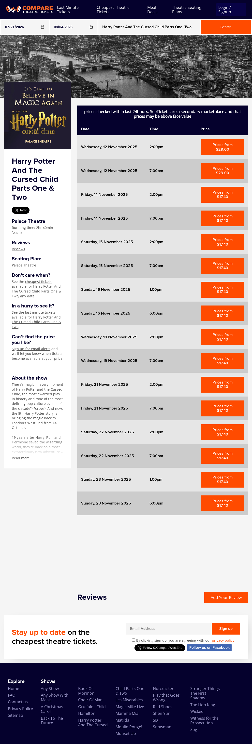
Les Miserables (129, 700)
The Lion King (202, 704)
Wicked (197, 711)
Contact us (18, 701)
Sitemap (15, 715)
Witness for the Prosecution (204, 721)
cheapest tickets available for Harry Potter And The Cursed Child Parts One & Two (36, 288)
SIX (155, 720)
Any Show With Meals (54, 697)
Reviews (18, 249)
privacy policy (223, 640)
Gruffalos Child (92, 706)
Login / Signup (224, 9)
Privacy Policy (20, 708)
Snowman (162, 727)
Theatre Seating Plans (186, 9)
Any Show (50, 688)
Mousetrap (126, 733)
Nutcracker (163, 688)
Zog (193, 729)
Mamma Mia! (127, 713)
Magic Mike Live (130, 706)
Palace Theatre (24, 265)
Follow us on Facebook (209, 647)
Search (226, 27)
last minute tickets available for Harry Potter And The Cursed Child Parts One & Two (36, 319)
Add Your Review (226, 597)
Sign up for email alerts (31, 348)
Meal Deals (152, 9)
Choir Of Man (90, 700)
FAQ (11, 695)
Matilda (122, 720)
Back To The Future (52, 721)
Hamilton (86, 713)
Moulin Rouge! (129, 727)
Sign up (226, 628)
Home (13, 688)
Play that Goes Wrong (166, 697)
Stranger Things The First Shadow (205, 693)
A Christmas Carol (52, 709)
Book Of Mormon (86, 691)
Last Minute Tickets (68, 9)
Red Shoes (162, 706)
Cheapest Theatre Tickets (113, 9)
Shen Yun (161, 713)
